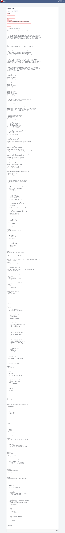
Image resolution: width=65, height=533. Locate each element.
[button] (60, 1)
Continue (55, 530)
